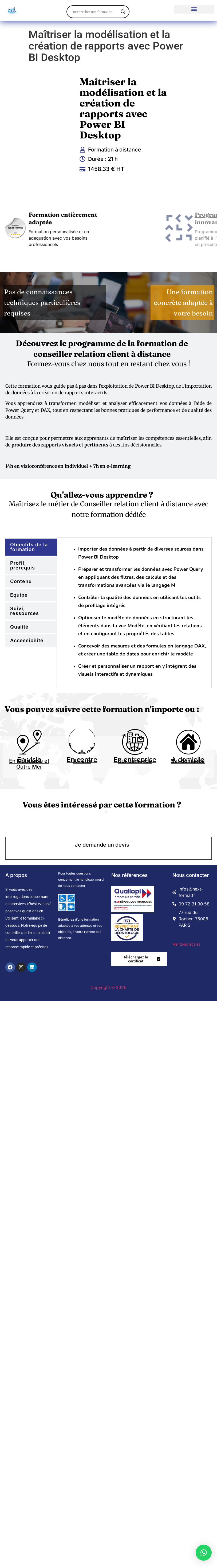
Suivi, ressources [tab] (24, 611)
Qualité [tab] (19, 627)
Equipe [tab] (19, 595)
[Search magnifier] (123, 11)
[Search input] (95, 11)
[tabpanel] (136, 613)
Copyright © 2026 (108, 987)
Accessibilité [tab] (27, 640)
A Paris (82, 761)
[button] (194, 9)
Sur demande (135, 761)
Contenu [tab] (21, 581)
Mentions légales (186, 944)
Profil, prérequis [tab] (22, 565)
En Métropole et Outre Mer (29, 764)
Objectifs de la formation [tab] (29, 547)
